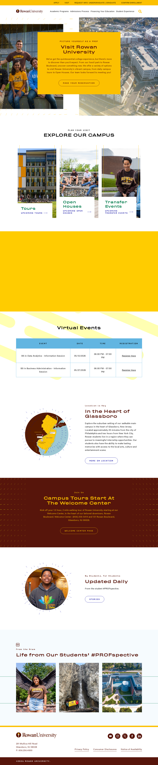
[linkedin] (139, 736)
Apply (56, 3)
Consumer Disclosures (105, 749)
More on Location (101, 461)
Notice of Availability (131, 749)
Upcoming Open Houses (77, 212)
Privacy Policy (82, 749)
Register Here (129, 355)
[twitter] (125, 736)
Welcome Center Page (79, 531)
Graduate (111, 3)
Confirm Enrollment (131, 3)
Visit (67, 3)
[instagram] (117, 736)
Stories (94, 599)
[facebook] (132, 736)
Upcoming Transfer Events (119, 212)
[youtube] (110, 736)
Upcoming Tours (34, 213)
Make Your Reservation (79, 83)
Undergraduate (97, 3)
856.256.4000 (25, 750)
